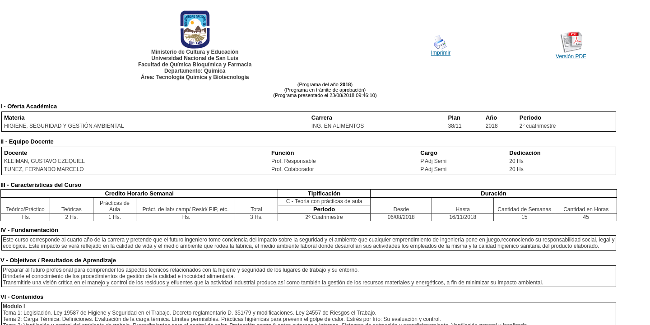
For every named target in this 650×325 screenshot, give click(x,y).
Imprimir (440, 53)
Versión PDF (571, 56)
